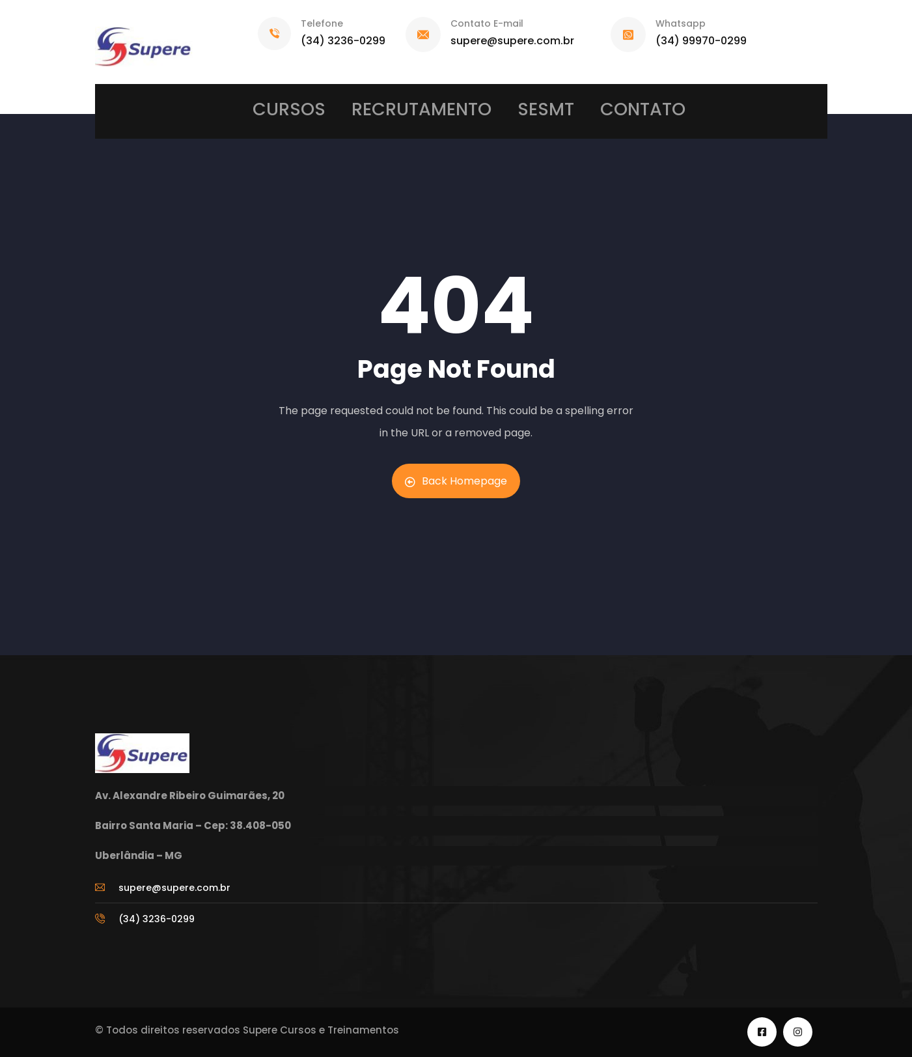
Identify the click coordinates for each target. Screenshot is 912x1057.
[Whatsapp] (628, 34)
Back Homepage (456, 480)
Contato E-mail (486, 23)
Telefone (322, 23)
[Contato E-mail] (423, 34)
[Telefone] (274, 33)
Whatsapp (681, 23)
